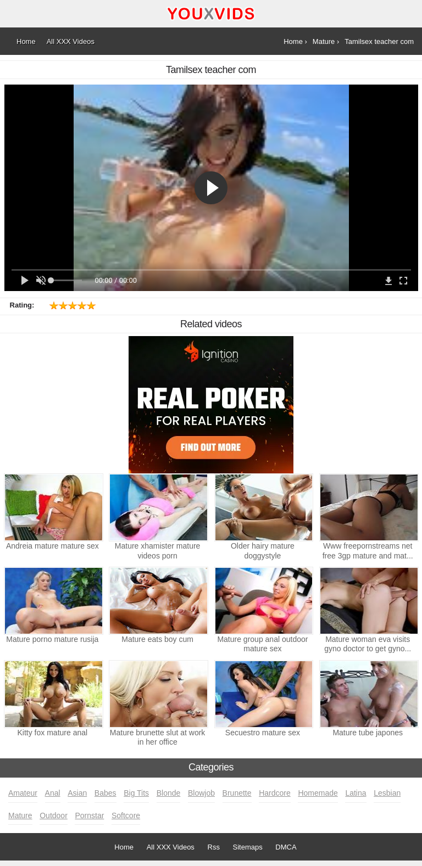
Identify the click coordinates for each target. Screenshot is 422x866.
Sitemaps (248, 847)
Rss (214, 847)
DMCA (285, 847)
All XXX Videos (171, 847)
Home (124, 847)
